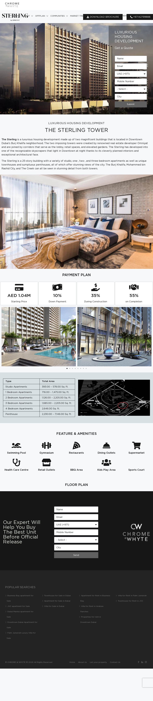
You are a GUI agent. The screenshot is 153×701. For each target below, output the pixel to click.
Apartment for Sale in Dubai (57, 601)
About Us (98, 16)
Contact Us (137, 16)
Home (72, 662)
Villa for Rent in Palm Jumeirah (132, 595)
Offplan (40, 16)
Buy (17, 16)
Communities (57, 16)
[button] (4, 336)
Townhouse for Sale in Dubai (57, 595)
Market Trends (79, 16)
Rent (27, 16)
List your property (117, 16)
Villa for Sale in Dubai (54, 606)
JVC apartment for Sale (18, 606)
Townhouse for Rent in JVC (130, 601)
